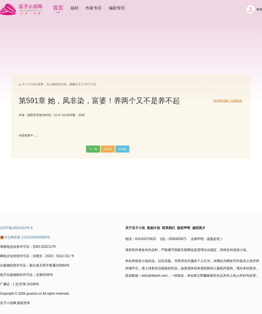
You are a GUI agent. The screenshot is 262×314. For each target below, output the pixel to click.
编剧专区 (117, 8)
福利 (74, 8)
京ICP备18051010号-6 (16, 228)
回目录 (107, 149)
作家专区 (93, 8)
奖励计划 (153, 228)
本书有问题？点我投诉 (227, 100)
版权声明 (183, 228)
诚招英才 (198, 228)
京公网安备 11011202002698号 (25, 237)
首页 (58, 8)
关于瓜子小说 (135, 228)
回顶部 (122, 149)
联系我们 (168, 228)
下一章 (93, 149)
